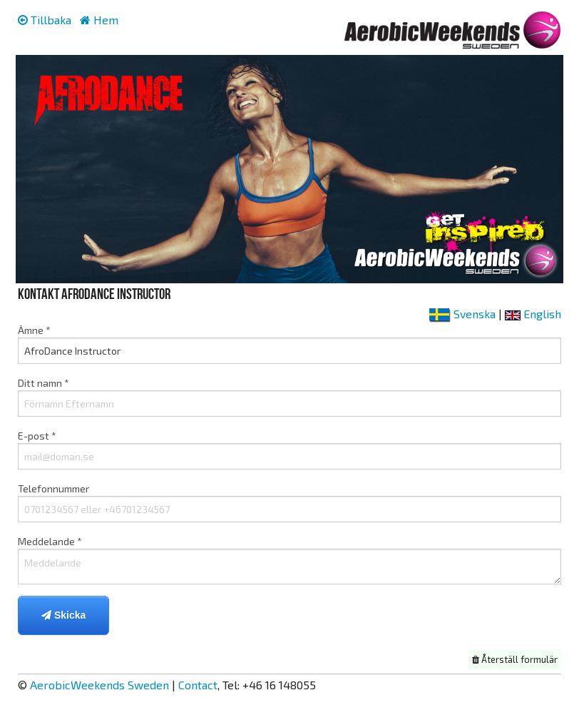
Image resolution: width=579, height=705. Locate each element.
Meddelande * (289, 559)
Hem (99, 19)
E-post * (289, 450)
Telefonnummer (289, 502)
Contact (197, 684)
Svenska (462, 313)
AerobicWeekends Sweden (99, 684)
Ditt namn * (289, 397)
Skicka (63, 615)
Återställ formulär (515, 659)
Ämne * (289, 344)
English (533, 313)
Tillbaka (44, 19)
